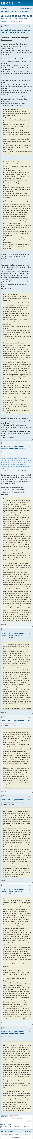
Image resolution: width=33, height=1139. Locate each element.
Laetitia (5, 442)
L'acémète (6, 25)
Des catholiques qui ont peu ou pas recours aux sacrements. (16, 17)
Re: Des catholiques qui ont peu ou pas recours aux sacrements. (15, 448)
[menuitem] (5, 8)
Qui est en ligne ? (6, 1124)
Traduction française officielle (15, 1136)
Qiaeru (22, 1136)
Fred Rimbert (28, 1134)
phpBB (8, 1134)
